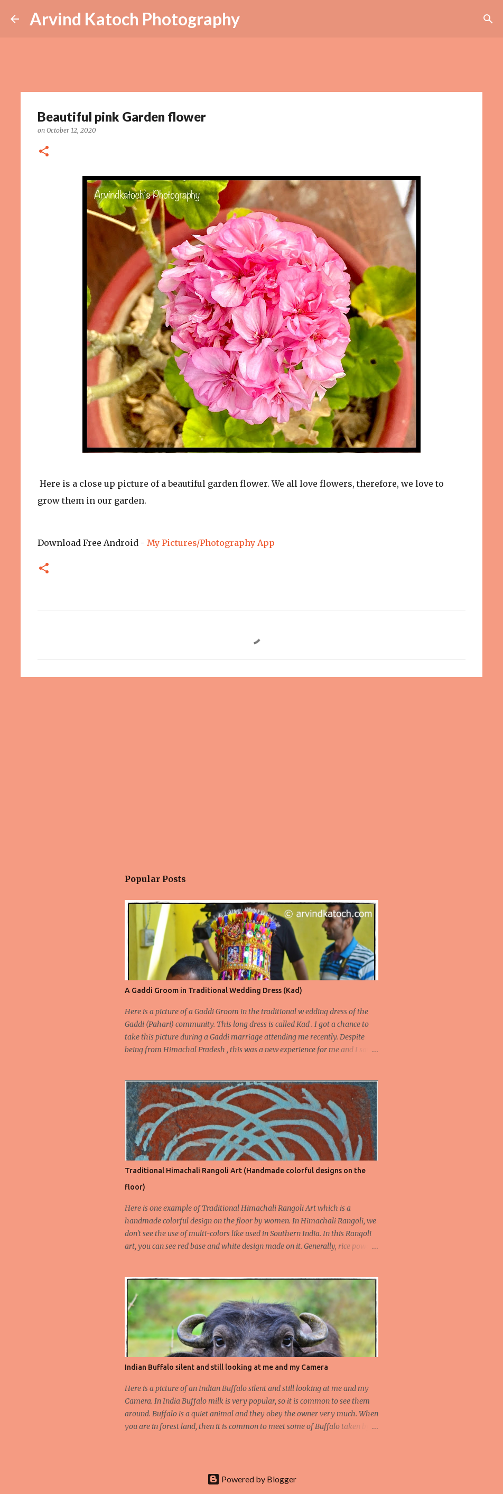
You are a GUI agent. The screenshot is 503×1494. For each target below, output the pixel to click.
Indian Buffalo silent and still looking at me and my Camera (226, 1367)
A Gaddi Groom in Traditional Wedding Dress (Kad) (213, 990)
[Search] (488, 19)
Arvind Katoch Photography (135, 18)
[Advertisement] (251, 767)
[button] (44, 152)
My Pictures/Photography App (211, 542)
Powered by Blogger (251, 1479)
